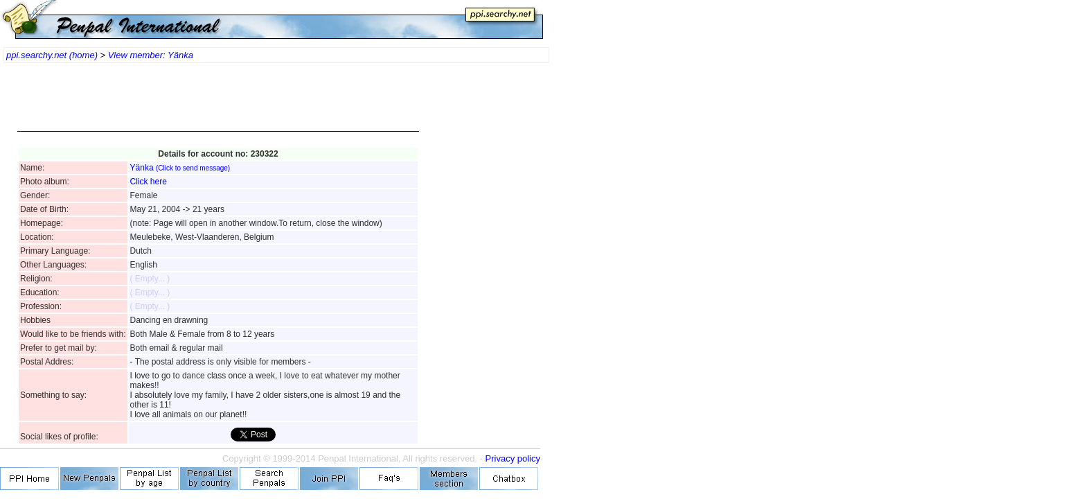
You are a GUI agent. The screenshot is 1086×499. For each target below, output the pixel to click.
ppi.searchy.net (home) (52, 55)
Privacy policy (513, 458)
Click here (148, 181)
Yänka (180, 168)
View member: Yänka (150, 55)
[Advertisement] (218, 104)
